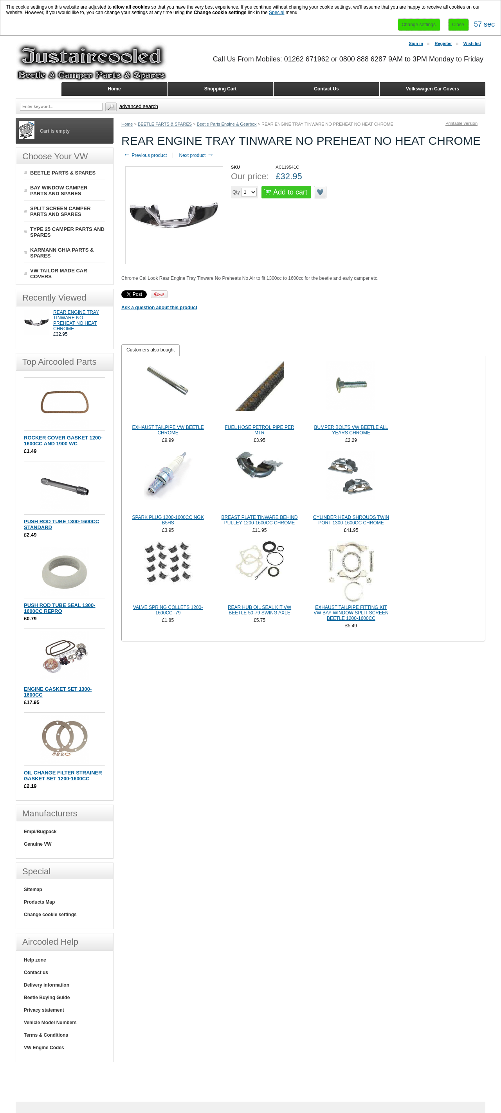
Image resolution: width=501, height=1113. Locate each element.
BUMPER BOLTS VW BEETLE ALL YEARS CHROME (351, 430)
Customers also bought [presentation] (150, 350)
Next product (196, 155)
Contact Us (326, 89)
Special (276, 12)
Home (127, 124)
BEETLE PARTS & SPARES (165, 124)
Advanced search (138, 106)
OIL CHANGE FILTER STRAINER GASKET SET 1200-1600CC (63, 776)
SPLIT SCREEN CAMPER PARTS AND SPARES (60, 211)
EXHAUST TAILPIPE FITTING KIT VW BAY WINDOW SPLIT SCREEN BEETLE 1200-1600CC (351, 613)
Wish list (472, 43)
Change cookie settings (50, 914)
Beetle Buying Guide (47, 997)
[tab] (150, 350)
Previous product (145, 155)
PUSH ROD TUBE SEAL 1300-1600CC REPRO (60, 608)
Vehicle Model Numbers (50, 1022)
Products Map (39, 902)
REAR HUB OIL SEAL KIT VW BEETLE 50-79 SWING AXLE (259, 610)
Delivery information (46, 985)
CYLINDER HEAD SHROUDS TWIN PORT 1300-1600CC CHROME (351, 520)
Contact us (36, 972)
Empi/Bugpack (40, 831)
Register (443, 43)
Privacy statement (44, 1010)
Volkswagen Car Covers (432, 89)
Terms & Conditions (46, 1035)
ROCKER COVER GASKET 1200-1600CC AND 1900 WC (63, 441)
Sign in (416, 43)
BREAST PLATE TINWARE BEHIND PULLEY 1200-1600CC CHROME (260, 520)
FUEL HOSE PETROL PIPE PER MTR (259, 430)
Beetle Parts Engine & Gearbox (227, 124)
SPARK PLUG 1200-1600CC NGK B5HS (168, 520)
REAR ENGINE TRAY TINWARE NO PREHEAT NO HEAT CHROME (76, 320)
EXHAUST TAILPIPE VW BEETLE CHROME (168, 430)
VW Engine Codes (44, 1047)
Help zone (35, 960)
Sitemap (33, 889)
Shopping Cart (220, 89)
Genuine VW (38, 844)
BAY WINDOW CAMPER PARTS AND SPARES (59, 190)
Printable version (461, 123)
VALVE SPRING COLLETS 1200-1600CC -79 (168, 610)
